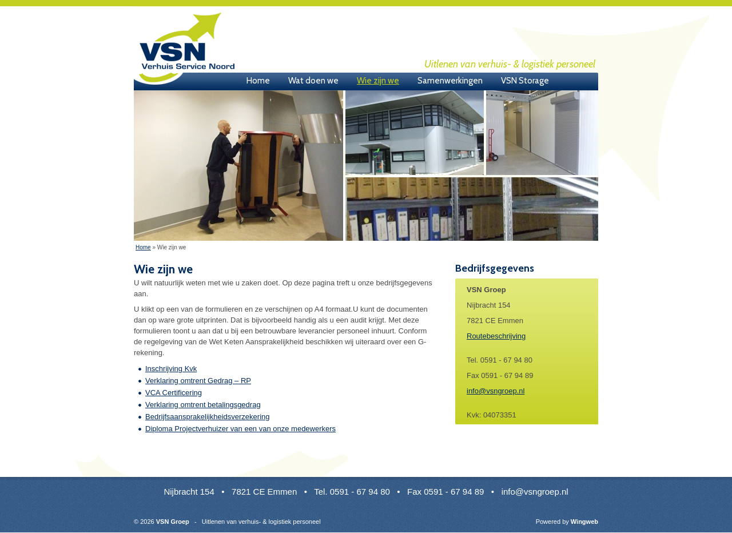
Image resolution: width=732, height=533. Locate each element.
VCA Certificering (173, 392)
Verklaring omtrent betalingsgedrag (203, 404)
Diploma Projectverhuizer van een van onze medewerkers (240, 428)
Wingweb (584, 521)
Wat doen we (313, 80)
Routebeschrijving (496, 336)
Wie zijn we (378, 80)
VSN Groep (185, 48)
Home (258, 80)
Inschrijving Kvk (171, 368)
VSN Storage (525, 80)
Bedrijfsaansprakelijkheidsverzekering (207, 416)
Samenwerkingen (450, 80)
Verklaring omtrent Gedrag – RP (198, 380)
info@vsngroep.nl (495, 391)
